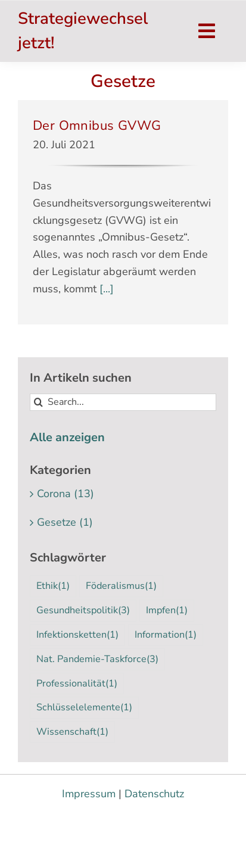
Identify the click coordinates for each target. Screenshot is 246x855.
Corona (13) (65, 493)
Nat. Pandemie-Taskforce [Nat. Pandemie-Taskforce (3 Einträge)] (97, 659)
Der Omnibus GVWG (97, 126)
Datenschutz (154, 794)
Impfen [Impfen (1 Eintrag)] (167, 610)
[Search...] (123, 402)
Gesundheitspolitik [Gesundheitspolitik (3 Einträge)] (83, 610)
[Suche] (38, 402)
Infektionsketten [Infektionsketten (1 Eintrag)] (77, 635)
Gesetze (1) (65, 522)
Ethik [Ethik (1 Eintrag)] (53, 586)
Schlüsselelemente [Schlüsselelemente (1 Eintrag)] (84, 707)
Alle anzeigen (67, 437)
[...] (105, 289)
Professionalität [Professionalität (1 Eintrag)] (76, 683)
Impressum (89, 794)
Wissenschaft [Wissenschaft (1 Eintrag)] (72, 732)
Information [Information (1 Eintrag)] (166, 635)
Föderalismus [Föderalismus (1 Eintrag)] (121, 586)
